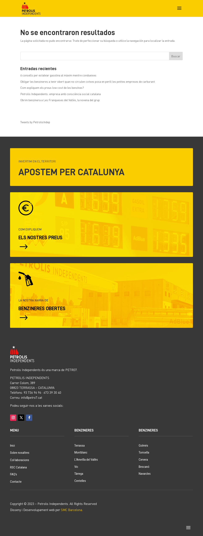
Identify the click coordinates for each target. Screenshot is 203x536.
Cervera (143, 459)
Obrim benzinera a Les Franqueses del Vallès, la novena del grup (60, 100)
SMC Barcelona (71, 510)
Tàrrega (78, 474)
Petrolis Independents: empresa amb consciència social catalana (60, 94)
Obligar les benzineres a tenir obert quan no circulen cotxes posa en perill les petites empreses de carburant (87, 81)
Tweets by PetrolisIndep (35, 122)
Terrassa (79, 445)
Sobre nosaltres (19, 453)
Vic (76, 467)
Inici (12, 445)
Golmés (143, 445)
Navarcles (145, 474)
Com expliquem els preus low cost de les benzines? (52, 87)
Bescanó (144, 467)
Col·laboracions (19, 460)
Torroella (144, 452)
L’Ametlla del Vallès (86, 459)
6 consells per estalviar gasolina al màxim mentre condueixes (58, 75)
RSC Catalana (18, 467)
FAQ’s (13, 474)
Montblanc (80, 452)
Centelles (80, 481)
